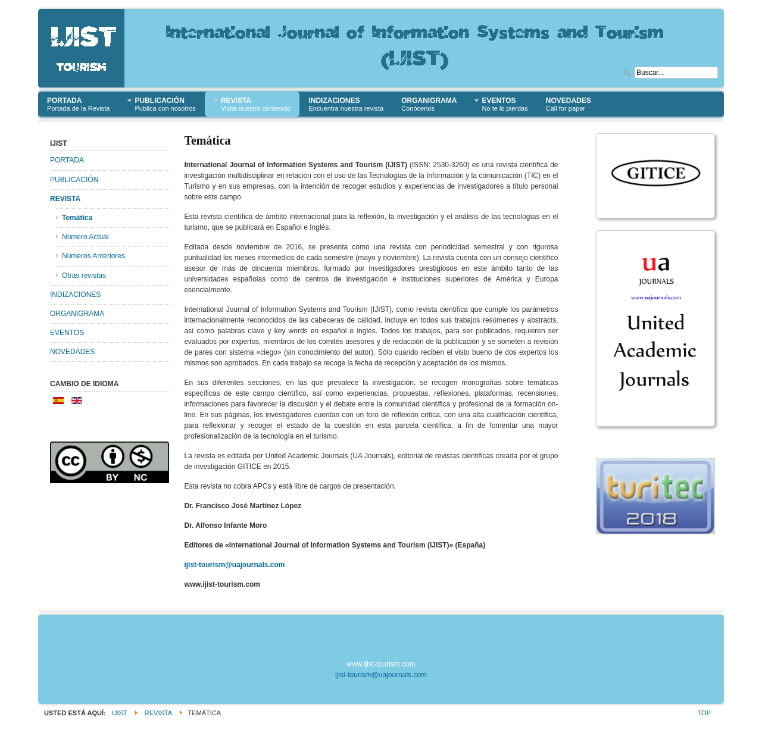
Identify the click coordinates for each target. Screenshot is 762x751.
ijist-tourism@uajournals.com (234, 565)
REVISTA (65, 199)
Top (704, 712)
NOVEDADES (72, 352)
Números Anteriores (93, 256)
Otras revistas (84, 275)
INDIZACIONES (75, 294)
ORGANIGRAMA (77, 313)
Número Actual (85, 237)
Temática (77, 218)
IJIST (119, 712)
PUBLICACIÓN (74, 180)
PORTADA (67, 160)
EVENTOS (67, 332)
